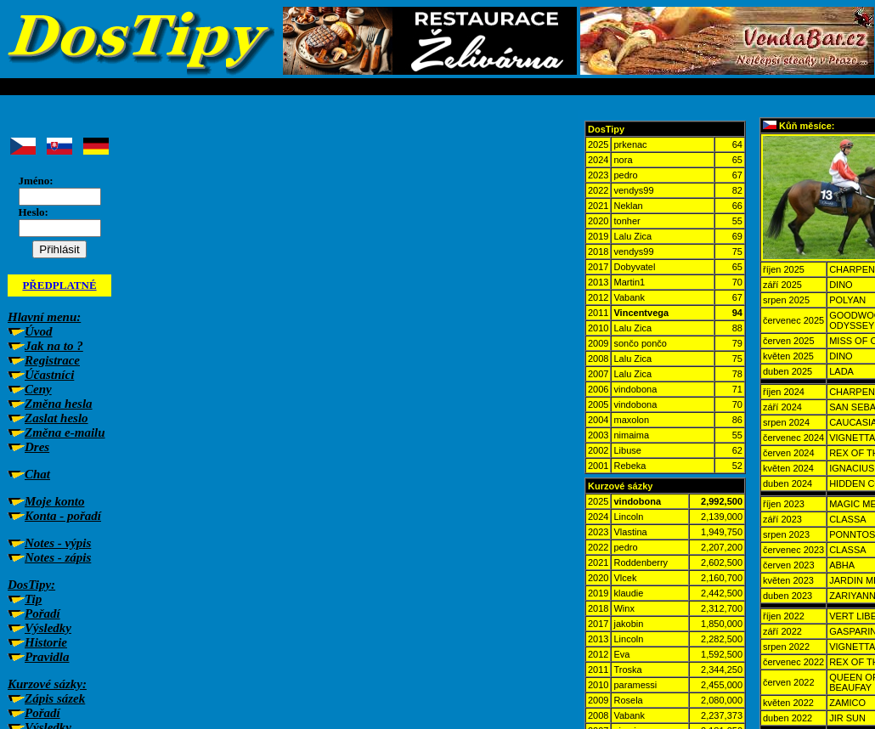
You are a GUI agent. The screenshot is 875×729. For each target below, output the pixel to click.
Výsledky (48, 628)
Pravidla (47, 657)
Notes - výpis (58, 543)
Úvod (39, 331)
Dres (37, 447)
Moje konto (54, 501)
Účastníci (49, 374)
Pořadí (42, 613)
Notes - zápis (58, 557)
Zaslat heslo (56, 418)
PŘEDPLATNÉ (59, 285)
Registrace (52, 360)
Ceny (38, 389)
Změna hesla (59, 403)
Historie (46, 642)
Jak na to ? (54, 346)
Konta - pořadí (63, 516)
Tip (33, 599)
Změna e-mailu (65, 432)
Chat (37, 474)
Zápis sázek (55, 698)
